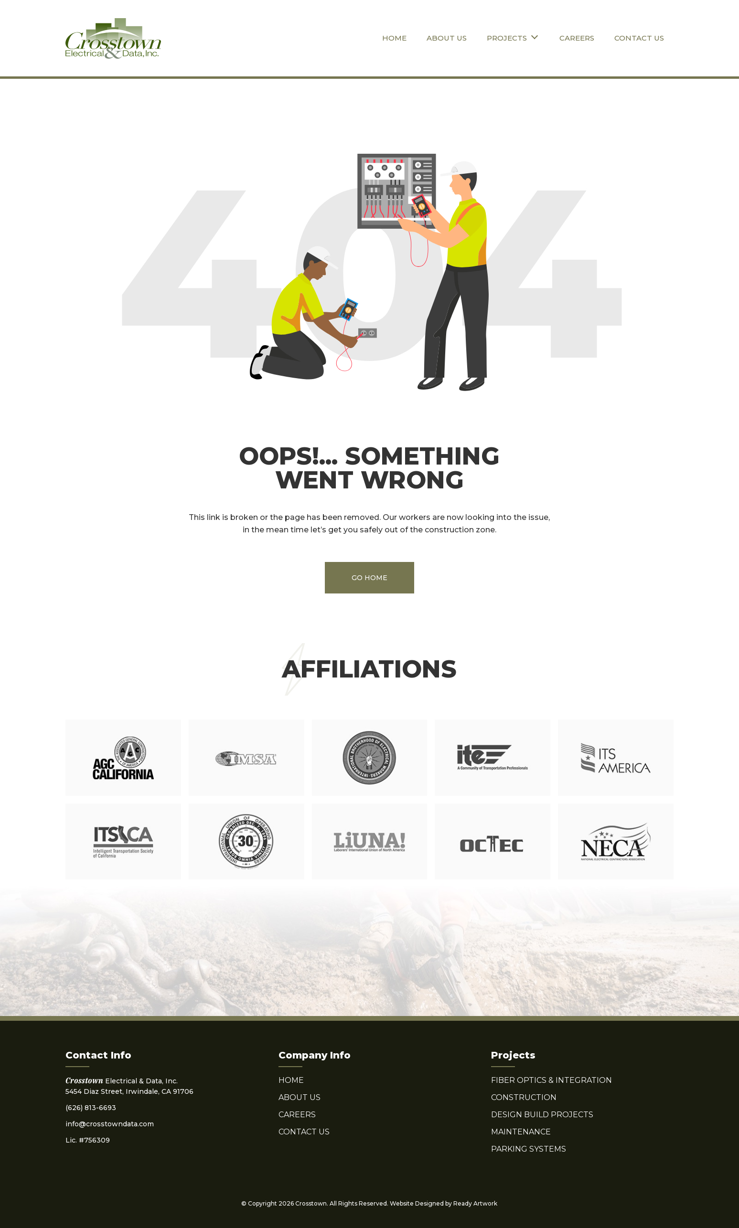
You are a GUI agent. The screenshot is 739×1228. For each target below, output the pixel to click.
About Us (447, 37)
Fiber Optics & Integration (551, 1080)
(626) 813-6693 (90, 1107)
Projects (507, 37)
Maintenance (521, 1131)
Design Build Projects (542, 1114)
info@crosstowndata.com (109, 1124)
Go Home (369, 577)
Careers (576, 37)
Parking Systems (528, 1149)
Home (394, 37)
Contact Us (639, 37)
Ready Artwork (475, 1203)
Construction (524, 1097)
